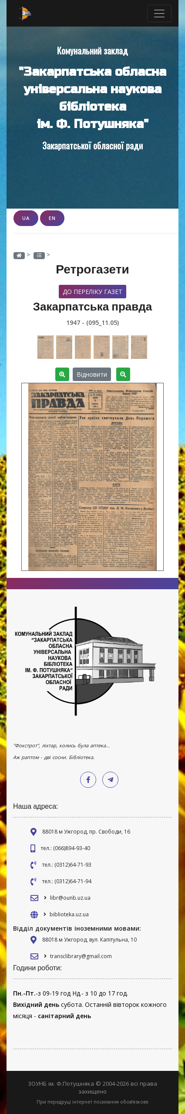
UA (26, 218)
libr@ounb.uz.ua (70, 897)
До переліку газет (92, 291)
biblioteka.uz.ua (69, 914)
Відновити (92, 374)
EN (52, 218)
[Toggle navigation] (159, 13)
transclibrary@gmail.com (81, 956)
